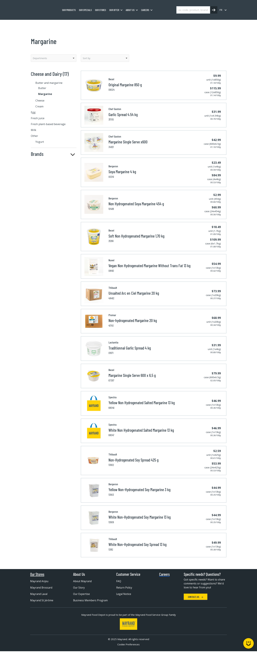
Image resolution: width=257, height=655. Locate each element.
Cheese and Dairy (65, 23)
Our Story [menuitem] (79, 587)
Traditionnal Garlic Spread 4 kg (130, 348)
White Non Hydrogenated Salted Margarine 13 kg (141, 430)
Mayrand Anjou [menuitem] (39, 581)
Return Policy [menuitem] (124, 587)
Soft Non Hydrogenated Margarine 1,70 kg (136, 236)
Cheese (39, 100)
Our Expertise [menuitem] (81, 594)
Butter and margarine (92, 23)
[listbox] (53, 58)
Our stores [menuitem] (100, 9)
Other (34, 136)
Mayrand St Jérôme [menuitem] (42, 600)
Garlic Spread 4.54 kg (123, 114)
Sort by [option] (86, 58)
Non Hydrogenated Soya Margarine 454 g (136, 203)
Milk (33, 130)
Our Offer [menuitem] (114, 9)
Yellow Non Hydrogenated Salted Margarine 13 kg (142, 402)
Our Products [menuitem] (69, 9)
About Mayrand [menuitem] (82, 581)
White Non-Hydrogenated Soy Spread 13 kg (138, 544)
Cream (39, 106)
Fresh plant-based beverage (48, 124)
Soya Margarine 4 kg (122, 171)
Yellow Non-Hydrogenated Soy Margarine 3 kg (139, 489)
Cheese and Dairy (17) (50, 74)
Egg (33, 112)
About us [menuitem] (130, 9)
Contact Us (195, 596)
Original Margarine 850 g (125, 84)
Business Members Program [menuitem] (85, 602)
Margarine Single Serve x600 (128, 141)
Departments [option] (40, 58)
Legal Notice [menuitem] (124, 594)
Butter (42, 88)
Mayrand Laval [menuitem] (39, 594)
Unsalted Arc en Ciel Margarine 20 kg (134, 293)
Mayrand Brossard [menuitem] (41, 587)
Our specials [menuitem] (85, 9)
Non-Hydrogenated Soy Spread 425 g (133, 460)
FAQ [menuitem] (118, 581)
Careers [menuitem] (145, 9)
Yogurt (39, 142)
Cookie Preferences (128, 648)
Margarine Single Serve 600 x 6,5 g (132, 375)
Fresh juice (37, 118)
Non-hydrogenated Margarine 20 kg (133, 320)
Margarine (114, 23)
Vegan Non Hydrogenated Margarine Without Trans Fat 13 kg (149, 265)
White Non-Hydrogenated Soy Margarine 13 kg (140, 517)
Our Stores (37, 574)
